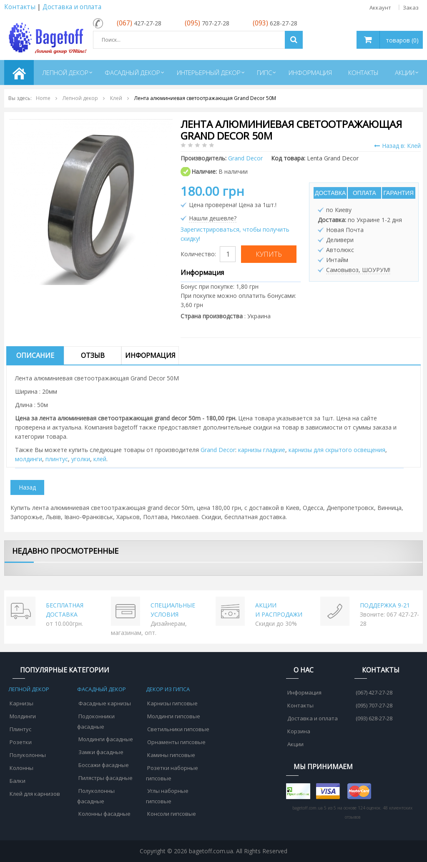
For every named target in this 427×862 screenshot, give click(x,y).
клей (99, 459)
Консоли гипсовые (171, 813)
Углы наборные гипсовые (167, 796)
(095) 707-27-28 (374, 705)
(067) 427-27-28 (374, 692)
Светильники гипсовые (178, 729)
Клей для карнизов (35, 793)
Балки (17, 781)
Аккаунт (380, 7)
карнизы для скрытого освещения (337, 450)
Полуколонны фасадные (96, 796)
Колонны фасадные (104, 813)
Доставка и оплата (72, 6)
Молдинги (23, 716)
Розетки (21, 742)
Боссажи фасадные (103, 765)
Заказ (411, 7)
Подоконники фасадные (96, 721)
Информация (150, 355)
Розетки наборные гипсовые (172, 773)
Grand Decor (218, 450)
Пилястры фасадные (105, 778)
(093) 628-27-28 (374, 718)
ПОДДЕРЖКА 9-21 (385, 605)
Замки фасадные (100, 752)
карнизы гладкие (261, 450)
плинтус (56, 459)
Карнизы (21, 703)
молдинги (28, 459)
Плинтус (20, 729)
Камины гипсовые (171, 755)
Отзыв (93, 355)
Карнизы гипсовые (172, 703)
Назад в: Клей (397, 146)
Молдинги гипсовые (173, 716)
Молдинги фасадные (105, 739)
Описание (35, 355)
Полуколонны (28, 755)
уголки (80, 459)
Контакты (19, 6)
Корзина (298, 731)
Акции (295, 744)
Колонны (21, 768)
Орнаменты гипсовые (176, 742)
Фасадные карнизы (104, 703)
